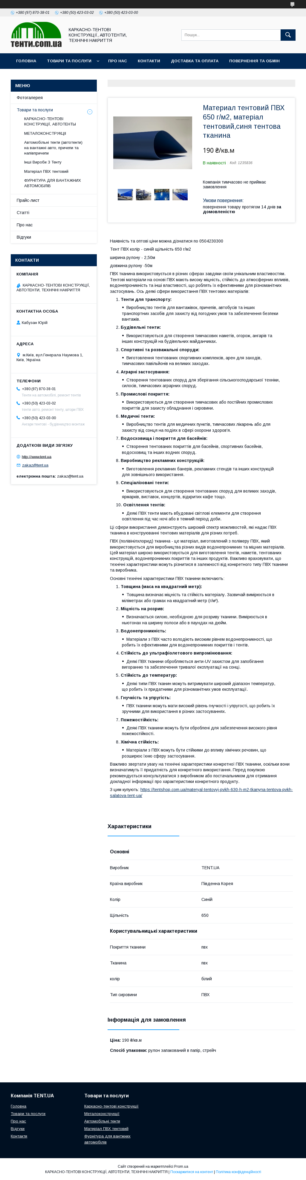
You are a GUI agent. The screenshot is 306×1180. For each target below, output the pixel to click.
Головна (26, 61)
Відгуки (24, 237)
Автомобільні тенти (102, 1121)
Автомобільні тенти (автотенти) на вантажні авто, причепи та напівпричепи (53, 147)
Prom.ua (181, 1166)
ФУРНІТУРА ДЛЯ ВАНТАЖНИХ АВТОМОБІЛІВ (52, 183)
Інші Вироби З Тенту (43, 162)
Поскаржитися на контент (191, 1172)
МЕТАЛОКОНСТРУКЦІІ (45, 133)
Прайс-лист (28, 200)
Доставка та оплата (194, 61)
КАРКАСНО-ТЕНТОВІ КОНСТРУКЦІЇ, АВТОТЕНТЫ (50, 121)
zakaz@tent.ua (35, 465)
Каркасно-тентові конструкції (111, 1106)
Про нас (117, 61)
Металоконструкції (102, 1113)
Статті (23, 212)
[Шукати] (288, 35)
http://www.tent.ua (36, 456)
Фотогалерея (30, 97)
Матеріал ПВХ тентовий (46, 171)
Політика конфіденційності (238, 1172)
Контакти (149, 61)
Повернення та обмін (254, 61)
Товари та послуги (69, 61)
